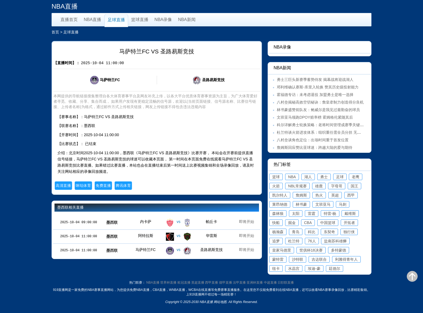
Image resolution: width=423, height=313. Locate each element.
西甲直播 (211, 282)
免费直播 (103, 185)
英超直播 (197, 282)
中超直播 (270, 282)
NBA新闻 (187, 19)
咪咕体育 (83, 185)
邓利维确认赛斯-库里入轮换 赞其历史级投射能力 (318, 87)
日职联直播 (286, 282)
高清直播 (63, 185)
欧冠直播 (184, 282)
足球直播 (116, 20)
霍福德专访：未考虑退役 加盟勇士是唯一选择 (315, 94)
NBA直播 (92, 19)
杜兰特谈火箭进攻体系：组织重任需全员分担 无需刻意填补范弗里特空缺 (338, 132)
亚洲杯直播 (255, 282)
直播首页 (69, 19)
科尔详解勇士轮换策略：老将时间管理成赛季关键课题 (322, 125)
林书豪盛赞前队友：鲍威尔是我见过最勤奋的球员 (318, 110)
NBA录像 (163, 19)
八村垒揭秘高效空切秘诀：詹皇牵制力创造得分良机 (320, 102)
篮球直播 (139, 19)
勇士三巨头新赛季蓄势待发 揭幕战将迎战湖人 (315, 79)
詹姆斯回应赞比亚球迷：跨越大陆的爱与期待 (314, 147)
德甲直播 (225, 282)
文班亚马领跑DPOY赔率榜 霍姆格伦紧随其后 (315, 117)
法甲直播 (239, 282)
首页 (55, 32)
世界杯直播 (168, 282)
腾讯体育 (123, 185)
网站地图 (220, 302)
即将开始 (246, 221)
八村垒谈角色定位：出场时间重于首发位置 (313, 140)
